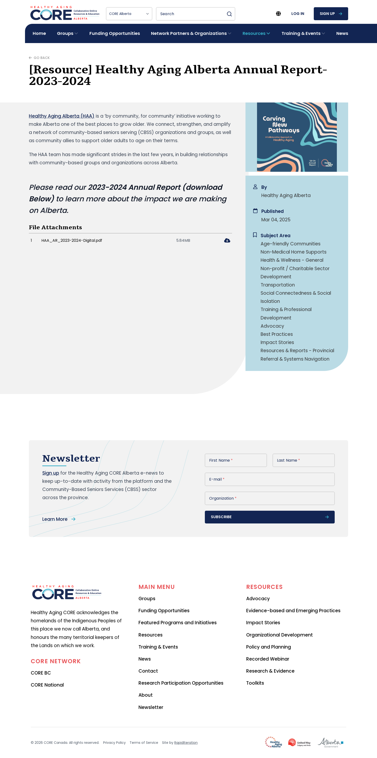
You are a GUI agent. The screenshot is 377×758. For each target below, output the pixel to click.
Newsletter (150, 707)
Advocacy (258, 598)
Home (39, 33)
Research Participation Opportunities (180, 683)
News (342, 33)
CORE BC (41, 673)
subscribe (270, 517)
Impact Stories (263, 622)
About (145, 695)
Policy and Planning (268, 647)
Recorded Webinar (267, 659)
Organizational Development (279, 635)
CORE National (47, 685)
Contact (148, 671)
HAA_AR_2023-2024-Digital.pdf (71, 240)
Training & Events (158, 647)
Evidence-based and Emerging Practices (293, 610)
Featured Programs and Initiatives (177, 622)
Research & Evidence (270, 671)
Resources (150, 635)
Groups (146, 598)
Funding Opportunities (114, 33)
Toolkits (255, 683)
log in (297, 13)
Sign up (50, 473)
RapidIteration (186, 742)
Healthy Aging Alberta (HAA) (61, 116)
